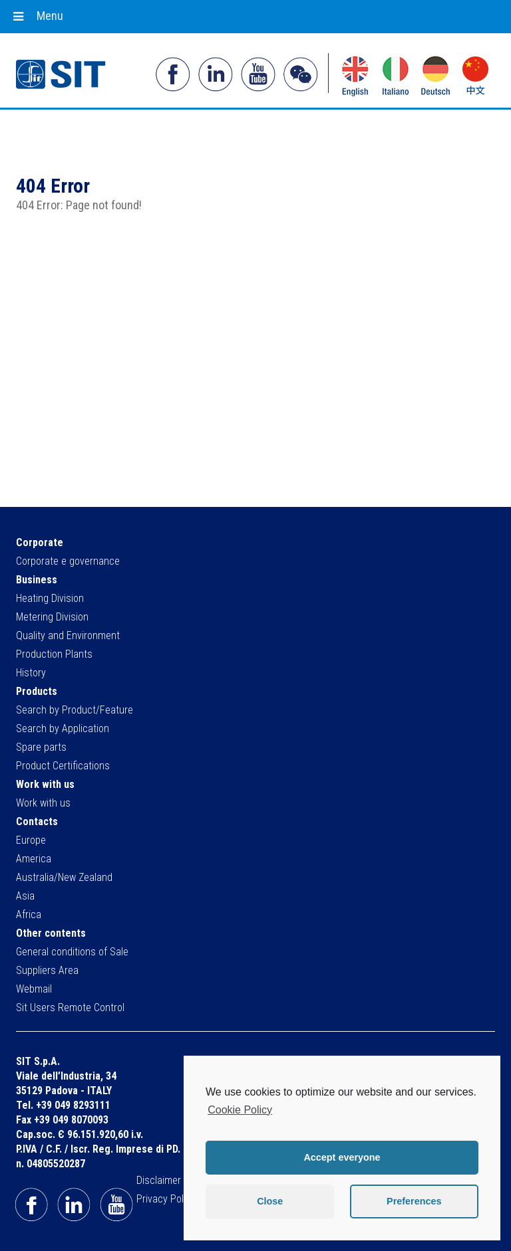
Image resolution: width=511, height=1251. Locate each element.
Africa (28, 914)
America (33, 858)
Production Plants (54, 654)
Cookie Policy (240, 1109)
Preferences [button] (414, 1201)
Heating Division (50, 598)
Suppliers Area (47, 970)
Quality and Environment (68, 635)
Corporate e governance (68, 561)
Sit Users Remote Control (70, 1007)
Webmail (34, 989)
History (31, 672)
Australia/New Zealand (64, 877)
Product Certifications (63, 765)
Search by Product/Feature (74, 710)
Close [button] (270, 1201)
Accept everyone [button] (341, 1157)
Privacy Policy (166, 1199)
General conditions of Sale (72, 951)
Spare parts (41, 747)
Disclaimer (158, 1180)
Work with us (43, 803)
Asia (25, 896)
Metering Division (52, 617)
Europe (31, 840)
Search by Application (62, 728)
